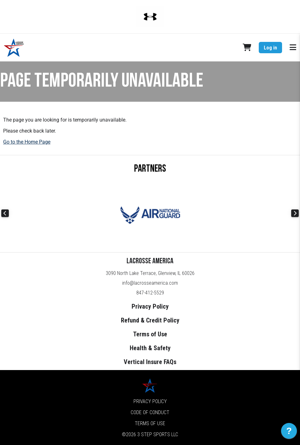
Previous (5, 213)
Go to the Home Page (26, 142)
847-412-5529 (150, 293)
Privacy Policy (150, 306)
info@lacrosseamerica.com (150, 283)
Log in (270, 48)
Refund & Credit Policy (150, 320)
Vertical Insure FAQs (150, 362)
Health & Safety (150, 348)
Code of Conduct (150, 412)
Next (295, 213)
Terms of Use (150, 334)
